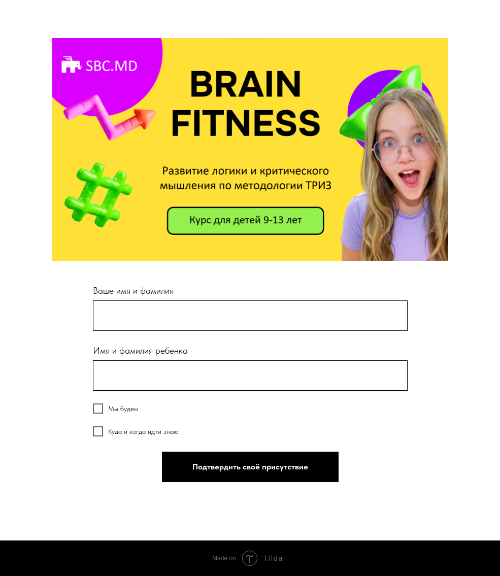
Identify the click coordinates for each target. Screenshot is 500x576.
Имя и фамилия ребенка (140, 350)
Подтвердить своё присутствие (250, 466)
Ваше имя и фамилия (133, 290)
